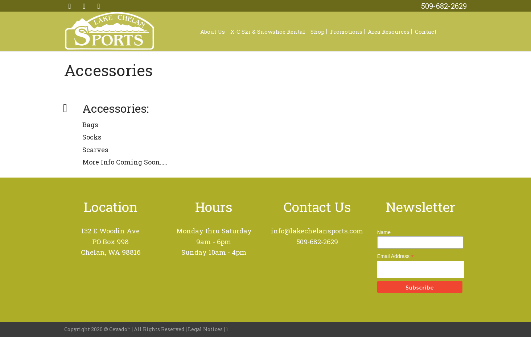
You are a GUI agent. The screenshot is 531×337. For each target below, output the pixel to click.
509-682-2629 (444, 6)
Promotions (346, 31)
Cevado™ (120, 329)
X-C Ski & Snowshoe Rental (267, 31)
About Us (212, 31)
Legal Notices (206, 329)
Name (384, 232)
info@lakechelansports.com (317, 230)
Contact (425, 31)
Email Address (395, 256)
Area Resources (388, 31)
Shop (317, 31)
